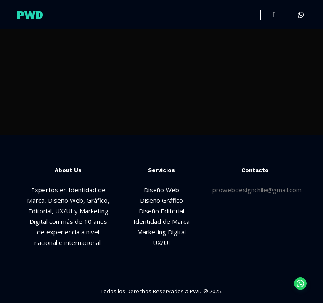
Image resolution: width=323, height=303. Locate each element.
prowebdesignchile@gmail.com (257, 190)
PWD (30, 14)
